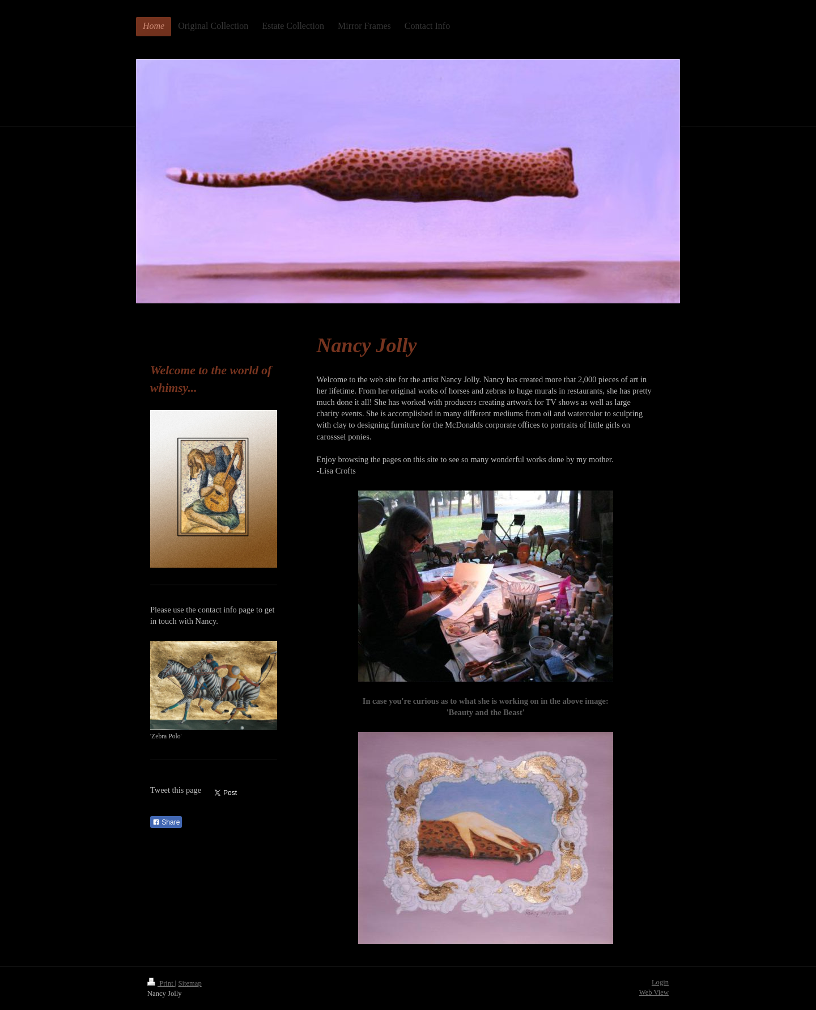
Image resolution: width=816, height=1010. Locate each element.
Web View (654, 992)
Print (161, 983)
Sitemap (189, 983)
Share (166, 822)
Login (660, 982)
